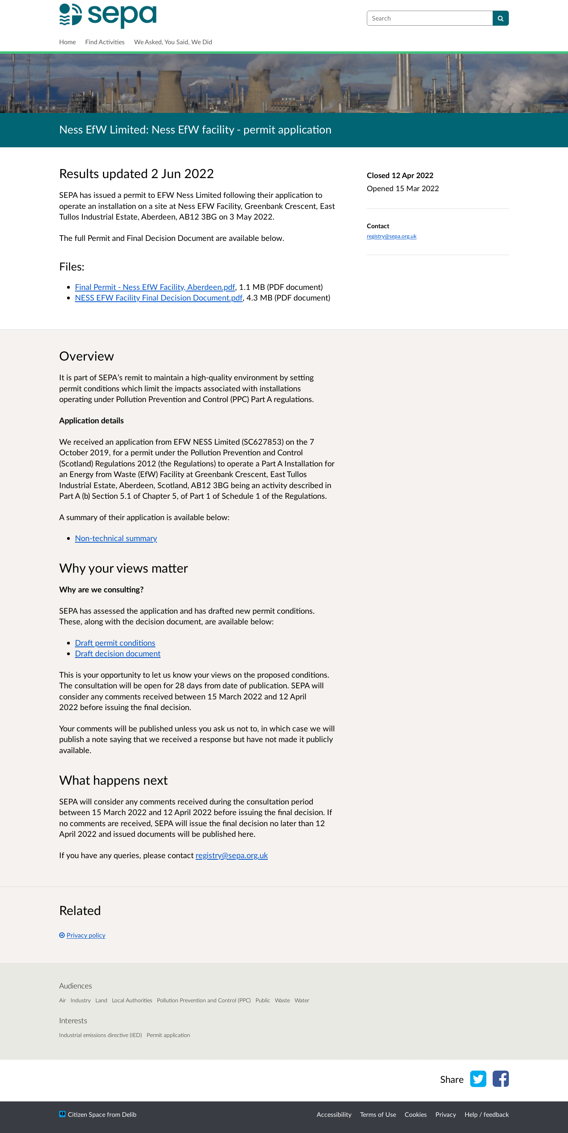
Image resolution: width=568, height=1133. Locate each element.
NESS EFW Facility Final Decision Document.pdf (159, 297)
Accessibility (334, 1114)
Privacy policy (82, 935)
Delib (129, 1114)
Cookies (416, 1114)
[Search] (501, 18)
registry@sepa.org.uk (392, 236)
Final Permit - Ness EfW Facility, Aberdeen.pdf (155, 286)
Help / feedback (487, 1114)
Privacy (445, 1114)
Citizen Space (86, 1114)
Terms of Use (378, 1114)
